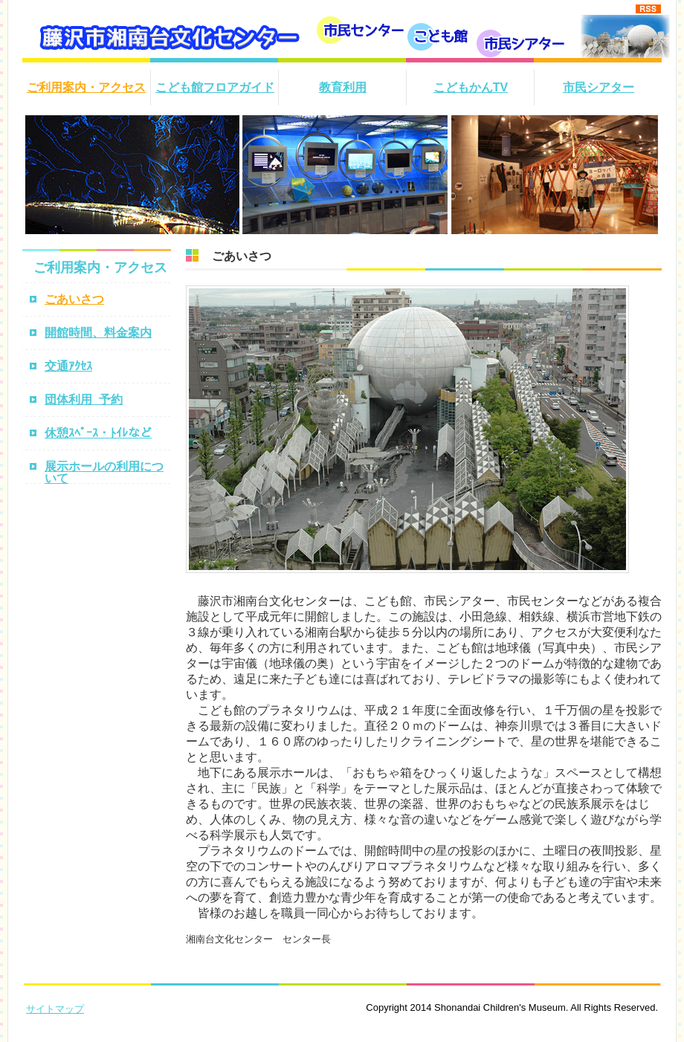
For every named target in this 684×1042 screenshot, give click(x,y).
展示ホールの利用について (104, 472)
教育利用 (343, 87)
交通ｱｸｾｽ (68, 366)
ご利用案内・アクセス (86, 87)
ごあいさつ (74, 299)
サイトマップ (55, 1009)
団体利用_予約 (84, 399)
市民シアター (598, 87)
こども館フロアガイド (214, 87)
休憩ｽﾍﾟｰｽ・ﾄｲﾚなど (98, 433)
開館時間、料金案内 (98, 332)
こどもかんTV (470, 87)
